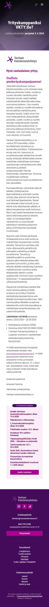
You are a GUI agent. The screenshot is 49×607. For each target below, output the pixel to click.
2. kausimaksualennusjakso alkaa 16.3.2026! (22, 424)
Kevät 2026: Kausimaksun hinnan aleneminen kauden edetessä (24, 451)
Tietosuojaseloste (23, 596)
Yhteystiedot (24, 533)
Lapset (24, 576)
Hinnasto (24, 557)
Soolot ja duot (24, 584)
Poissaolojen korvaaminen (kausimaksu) (21, 457)
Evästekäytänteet (36, 596)
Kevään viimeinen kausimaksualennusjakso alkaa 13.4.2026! (23, 414)
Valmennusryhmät (24, 572)
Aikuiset (24, 581)
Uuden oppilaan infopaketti (24, 562)
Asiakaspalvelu (25, 514)
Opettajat (24, 559)
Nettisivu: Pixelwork (24, 598)
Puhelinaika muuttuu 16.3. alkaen (24, 429)
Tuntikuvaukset (24, 554)
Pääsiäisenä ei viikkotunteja (22, 420)
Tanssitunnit (24, 547)
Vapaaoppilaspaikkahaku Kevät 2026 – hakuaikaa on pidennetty (23, 440)
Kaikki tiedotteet (25, 472)
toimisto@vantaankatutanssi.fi (20, 353)
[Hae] (36, 4)
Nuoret (24, 579)
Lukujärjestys (24, 551)
